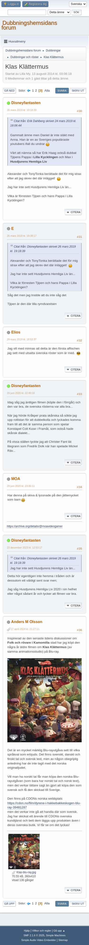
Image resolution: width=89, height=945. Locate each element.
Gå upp (9, 903)
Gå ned (9, 90)
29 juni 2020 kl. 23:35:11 (21, 486)
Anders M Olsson (26, 622)
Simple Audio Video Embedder (38, 940)
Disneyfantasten (25, 103)
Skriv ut (78, 90)
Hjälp (27, 930)
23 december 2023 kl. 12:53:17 (24, 547)
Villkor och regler (41, 930)
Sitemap (63, 940)
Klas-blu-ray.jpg (24, 872)
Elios (15, 332)
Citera (73, 212)
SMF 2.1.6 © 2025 (33, 935)
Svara (61, 90)
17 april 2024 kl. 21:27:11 (25, 629)
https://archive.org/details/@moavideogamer (35, 526)
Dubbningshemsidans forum (29, 25)
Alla (47, 90)
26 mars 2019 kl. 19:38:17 (22, 235)
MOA (15, 479)
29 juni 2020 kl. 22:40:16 (21, 393)
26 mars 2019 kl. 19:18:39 (22, 110)
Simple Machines (56, 935)
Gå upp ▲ (59, 930)
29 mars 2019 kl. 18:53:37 (22, 339)
